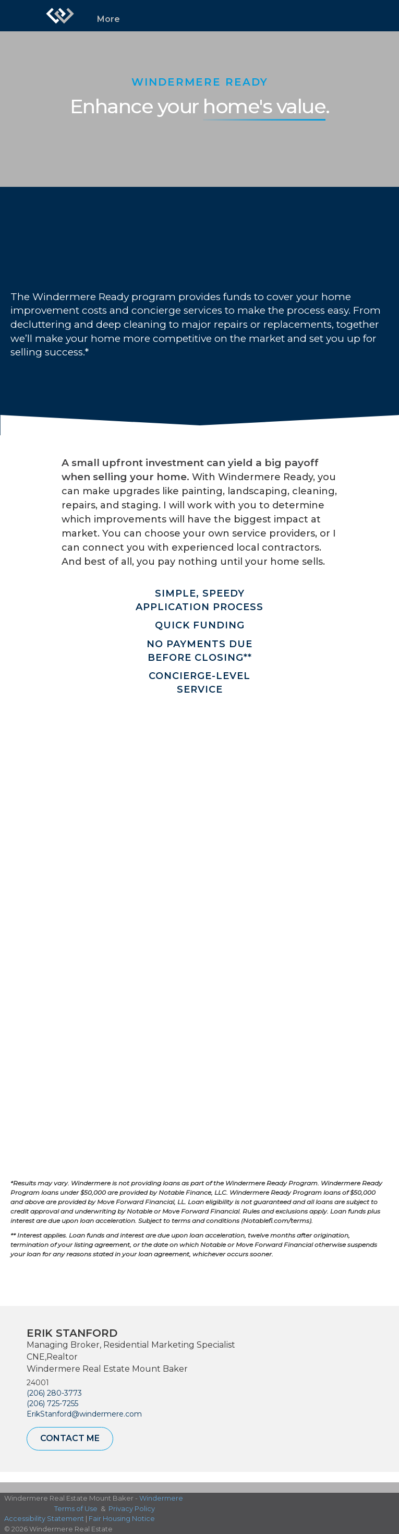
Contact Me (70, 1438)
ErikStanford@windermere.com (84, 1414)
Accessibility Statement (44, 1518)
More (108, 19)
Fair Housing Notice (122, 1518)
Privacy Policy (131, 1508)
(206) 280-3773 (54, 1393)
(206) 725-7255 (52, 1403)
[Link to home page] (60, 15)
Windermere (161, 1498)
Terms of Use (76, 1508)
